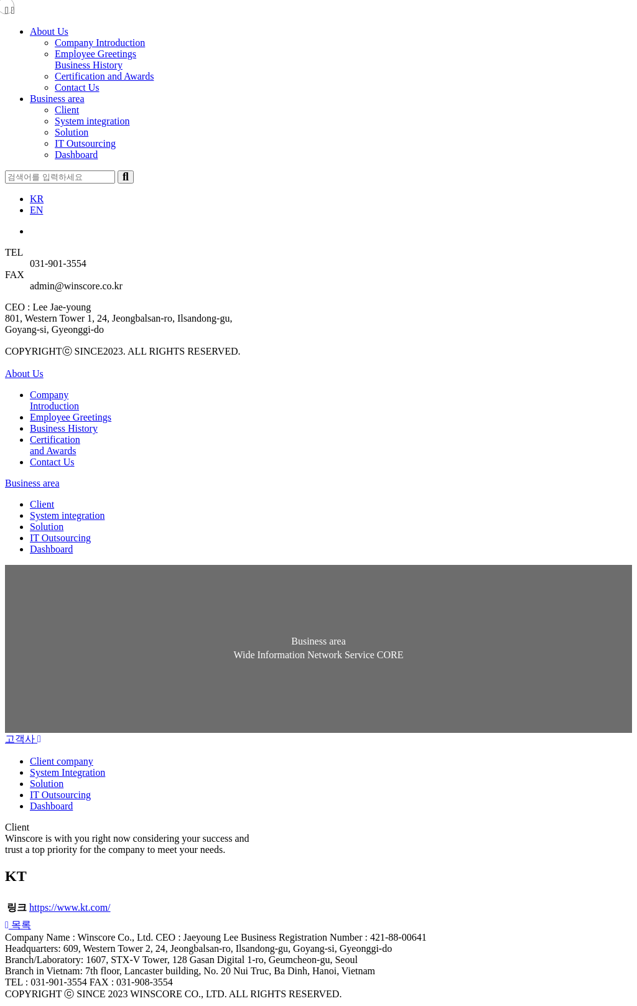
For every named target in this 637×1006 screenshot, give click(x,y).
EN (36, 210)
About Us (49, 31)
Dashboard (76, 154)
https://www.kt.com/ (70, 907)
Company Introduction (100, 42)
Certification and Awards (104, 76)
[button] (18, 925)
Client (67, 110)
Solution (71, 132)
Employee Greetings (95, 54)
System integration (92, 121)
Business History (89, 65)
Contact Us (77, 87)
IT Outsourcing (85, 143)
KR (37, 198)
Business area (57, 98)
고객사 (23, 739)
